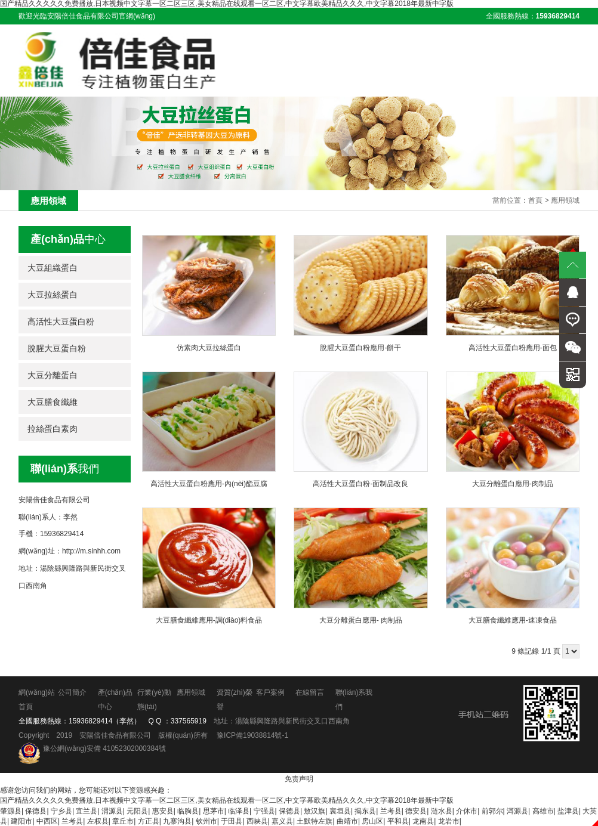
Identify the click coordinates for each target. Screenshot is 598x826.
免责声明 (299, 779)
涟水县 (441, 810)
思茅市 (213, 810)
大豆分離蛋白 (52, 374)
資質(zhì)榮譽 (233, 699)
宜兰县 (86, 810)
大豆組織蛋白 (52, 267)
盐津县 (568, 810)
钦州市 (206, 820)
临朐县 (188, 810)
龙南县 (423, 820)
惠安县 (163, 810)
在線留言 (308, 692)
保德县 (36, 810)
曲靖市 (347, 820)
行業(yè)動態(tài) (153, 699)
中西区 (47, 820)
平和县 (398, 820)
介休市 (466, 810)
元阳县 (137, 810)
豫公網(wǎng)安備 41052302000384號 (104, 748)
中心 (68, 239)
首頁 (535, 200)
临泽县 (238, 810)
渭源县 (112, 810)
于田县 (231, 820)
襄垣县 (340, 810)
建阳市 (21, 820)
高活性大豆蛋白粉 (60, 321)
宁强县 (264, 810)
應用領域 (565, 200)
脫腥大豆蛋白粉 (56, 347)
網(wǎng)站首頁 (37, 699)
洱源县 (517, 810)
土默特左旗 (314, 820)
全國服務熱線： (532, 16)
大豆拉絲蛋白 (52, 294)
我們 (64, 468)
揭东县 (365, 810)
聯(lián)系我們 (351, 699)
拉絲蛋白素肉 (52, 428)
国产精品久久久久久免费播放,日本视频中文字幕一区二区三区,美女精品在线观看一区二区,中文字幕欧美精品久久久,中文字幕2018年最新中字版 (227, 800)
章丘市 (123, 820)
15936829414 (90, 721)
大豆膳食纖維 (52, 401)
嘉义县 (282, 820)
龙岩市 (449, 820)
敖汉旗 (314, 810)
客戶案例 (268, 692)
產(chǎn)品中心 (114, 699)
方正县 (148, 820)
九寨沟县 (177, 820)
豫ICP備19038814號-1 (252, 735)
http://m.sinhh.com (91, 551)
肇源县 (10, 810)
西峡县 (257, 820)
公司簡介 (72, 692)
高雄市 (543, 810)
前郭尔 (492, 810)
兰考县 (391, 810)
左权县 (98, 820)
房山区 (372, 820)
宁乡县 (61, 810)
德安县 (416, 810)
